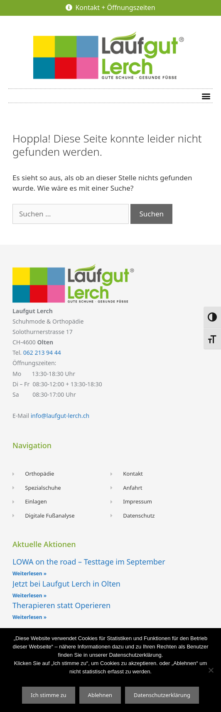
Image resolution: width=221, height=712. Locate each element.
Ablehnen (100, 695)
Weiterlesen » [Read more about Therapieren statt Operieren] (29, 617)
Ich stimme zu (48, 695)
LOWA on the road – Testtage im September (88, 562)
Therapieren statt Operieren (61, 605)
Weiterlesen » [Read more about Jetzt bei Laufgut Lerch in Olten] (29, 595)
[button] (206, 96)
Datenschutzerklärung (162, 695)
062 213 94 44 (42, 352)
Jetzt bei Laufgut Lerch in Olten (66, 584)
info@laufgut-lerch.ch (60, 416)
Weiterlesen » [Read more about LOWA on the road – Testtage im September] (29, 573)
